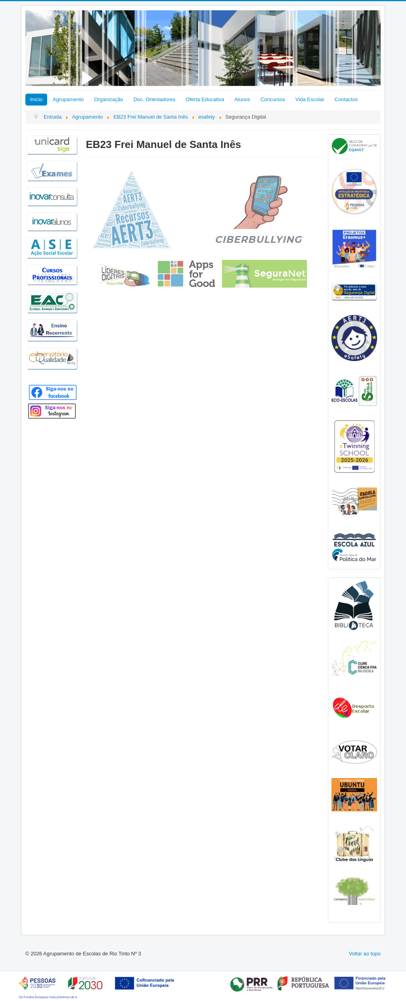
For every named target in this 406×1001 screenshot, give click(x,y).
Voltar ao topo (365, 954)
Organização (108, 99)
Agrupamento (68, 99)
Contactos (346, 99)
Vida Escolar (309, 99)
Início (36, 99)
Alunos (242, 99)
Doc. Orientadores (155, 99)
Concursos (272, 99)
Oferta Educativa (205, 99)
